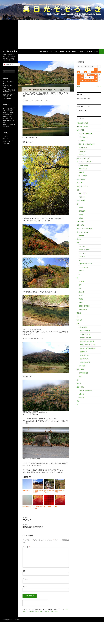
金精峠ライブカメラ (8, 116)
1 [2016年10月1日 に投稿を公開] (95, 69)
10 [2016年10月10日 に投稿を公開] (78, 75)
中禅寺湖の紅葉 (85, 334)
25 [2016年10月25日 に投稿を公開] (82, 80)
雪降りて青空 (26, 490)
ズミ (80, 260)
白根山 (81, 218)
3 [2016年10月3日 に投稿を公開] (78, 72)
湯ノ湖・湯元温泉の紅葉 (87, 348)
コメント (26, 547)
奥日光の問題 (81, 200)
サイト (25, 587)
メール (25, 579)
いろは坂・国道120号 (85, 390)
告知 (80, 376)
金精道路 (81, 397)
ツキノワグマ (83, 193)
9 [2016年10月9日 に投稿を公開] (99, 72)
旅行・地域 (46, 90)
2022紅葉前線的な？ (8, 98)
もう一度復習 (47, 506)
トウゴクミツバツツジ (85, 264)
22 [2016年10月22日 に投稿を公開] (96, 78)
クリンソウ (82, 253)
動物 (78, 190)
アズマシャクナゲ (84, 249)
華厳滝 (81, 299)
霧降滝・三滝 (83, 309)
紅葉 (78, 323)
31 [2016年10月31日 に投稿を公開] (78, 83)
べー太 (37, 100)
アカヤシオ (82, 246)
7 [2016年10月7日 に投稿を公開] (92, 72)
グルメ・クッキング (83, 158)
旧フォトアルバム (82, 232)
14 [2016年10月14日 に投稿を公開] (92, 75)
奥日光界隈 (82, 211)
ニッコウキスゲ (83, 267)
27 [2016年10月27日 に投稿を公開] (89, 80)
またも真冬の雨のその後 (38, 507)
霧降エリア (82, 154)
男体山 (81, 214)
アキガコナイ (46, 518)
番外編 (79, 313)
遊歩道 (79, 383)
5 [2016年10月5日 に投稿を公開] (85, 72)
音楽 (78, 401)
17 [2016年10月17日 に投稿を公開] (78, 78)
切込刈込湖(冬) (83, 165)
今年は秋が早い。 (27, 506)
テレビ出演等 (81, 179)
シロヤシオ (82, 257)
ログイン (5, 136)
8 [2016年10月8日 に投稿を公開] (95, 72)
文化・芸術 (80, 221)
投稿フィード (6, 138)
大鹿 (56, 506)
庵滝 (80, 285)
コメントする (46, 100)
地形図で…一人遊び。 (9, 112)
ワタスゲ (81, 271)
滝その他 (81, 292)
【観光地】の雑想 (82, 123)
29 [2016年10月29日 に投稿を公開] (96, 80)
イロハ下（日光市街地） (86, 133)
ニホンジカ (82, 197)
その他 (81, 207)
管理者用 (79, 320)
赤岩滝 (81, 302)
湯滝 (80, 288)
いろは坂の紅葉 (85, 330)
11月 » (99, 86)
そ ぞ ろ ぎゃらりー (71, 51)
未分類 (79, 239)
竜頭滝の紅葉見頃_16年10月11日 (46, 525)
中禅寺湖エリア (83, 137)
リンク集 (81, 51)
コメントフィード (7, 141)
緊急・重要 (80, 369)
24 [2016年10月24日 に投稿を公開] (78, 80)
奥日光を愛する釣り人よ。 (49, 491)
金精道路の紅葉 (85, 362)
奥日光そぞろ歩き (10, 51)
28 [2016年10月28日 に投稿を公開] (92, 80)
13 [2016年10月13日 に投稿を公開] (89, 75)
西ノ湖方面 (82, 151)
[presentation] (35, 603)
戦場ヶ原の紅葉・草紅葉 (87, 345)
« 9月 (79, 86)
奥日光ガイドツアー (92, 51)
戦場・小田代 (83, 169)
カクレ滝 (81, 281)
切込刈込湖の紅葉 (37, 90)
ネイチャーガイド (27, 90)
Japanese (8, 64)
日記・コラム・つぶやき (55, 90)
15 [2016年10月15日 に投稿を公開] (96, 75)
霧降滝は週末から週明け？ (59, 491)
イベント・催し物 (82, 126)
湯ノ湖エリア (83, 147)
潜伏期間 (81, 235)
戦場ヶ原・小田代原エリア (87, 144)
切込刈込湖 (82, 140)
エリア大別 (80, 130)
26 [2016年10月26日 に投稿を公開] (85, 80)
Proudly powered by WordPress (11, 619)
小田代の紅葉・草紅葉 (87, 341)
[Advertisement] (52, 34)
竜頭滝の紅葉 (84, 355)
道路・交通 (80, 387)
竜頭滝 (81, 295)
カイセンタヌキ (7, 120)
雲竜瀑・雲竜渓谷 (84, 306)
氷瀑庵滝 (81, 172)
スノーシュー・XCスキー (84, 161)
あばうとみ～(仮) (59, 51)
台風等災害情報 (83, 373)
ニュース (79, 183)
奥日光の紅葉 (83, 327)
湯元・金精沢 (83, 176)
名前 (24, 571)
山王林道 (81, 394)
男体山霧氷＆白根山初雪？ (38, 491)
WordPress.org (7, 143)
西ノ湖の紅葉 (84, 359)
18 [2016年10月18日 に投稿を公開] (82, 78)
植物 (78, 242)
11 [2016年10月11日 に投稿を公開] (82, 75)
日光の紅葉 (82, 366)
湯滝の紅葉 (83, 352)
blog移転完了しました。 (46, 51)
